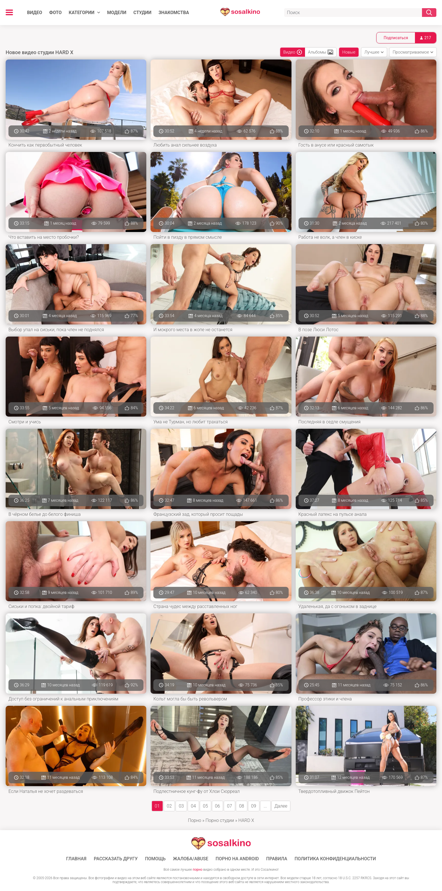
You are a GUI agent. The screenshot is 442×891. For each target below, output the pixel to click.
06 (217, 806)
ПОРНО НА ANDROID (237, 858)
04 (193, 806)
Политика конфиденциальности (335, 858)
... (265, 806)
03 (181, 806)
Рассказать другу (116, 858)
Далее (281, 806)
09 (253, 806)
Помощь (155, 858)
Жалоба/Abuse (190, 858)
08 (241, 806)
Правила (276, 858)
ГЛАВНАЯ (76, 858)
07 (229, 806)
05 (205, 806)
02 (169, 806)
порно (197, 870)
